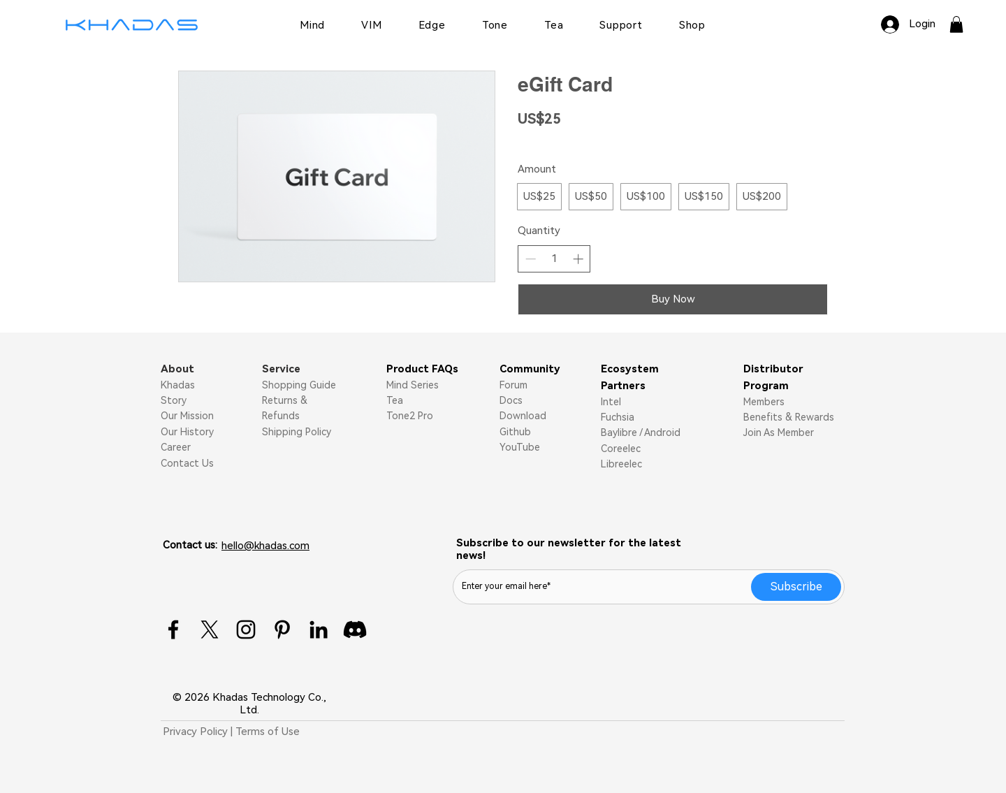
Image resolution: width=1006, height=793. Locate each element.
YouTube (520, 447)
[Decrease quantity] (531, 259)
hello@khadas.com (265, 545)
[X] (209, 629)
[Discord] (354, 629)
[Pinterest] (282, 629)
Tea (394, 400)
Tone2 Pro (409, 415)
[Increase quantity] (578, 259)
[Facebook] (173, 629)
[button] (956, 24)
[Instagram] (245, 629)
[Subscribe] (796, 587)
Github (515, 431)
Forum (513, 385)
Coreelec (621, 448)
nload (533, 415)
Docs (511, 400)
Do (506, 415)
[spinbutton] (554, 259)
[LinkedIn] (318, 629)
